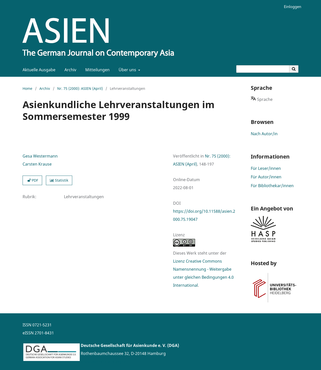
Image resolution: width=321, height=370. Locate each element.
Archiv (69, 70)
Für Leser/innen (266, 168)
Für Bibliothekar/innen (272, 185)
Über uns (127, 70)
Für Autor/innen (266, 177)
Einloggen (290, 7)
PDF (32, 180)
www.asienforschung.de (104, 361)
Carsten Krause (37, 164)
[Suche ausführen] (293, 69)
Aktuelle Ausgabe (38, 70)
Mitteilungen (96, 70)
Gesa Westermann (40, 156)
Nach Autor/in (264, 133)
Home (27, 88)
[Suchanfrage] (262, 69)
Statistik (59, 180)
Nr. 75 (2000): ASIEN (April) (80, 88)
